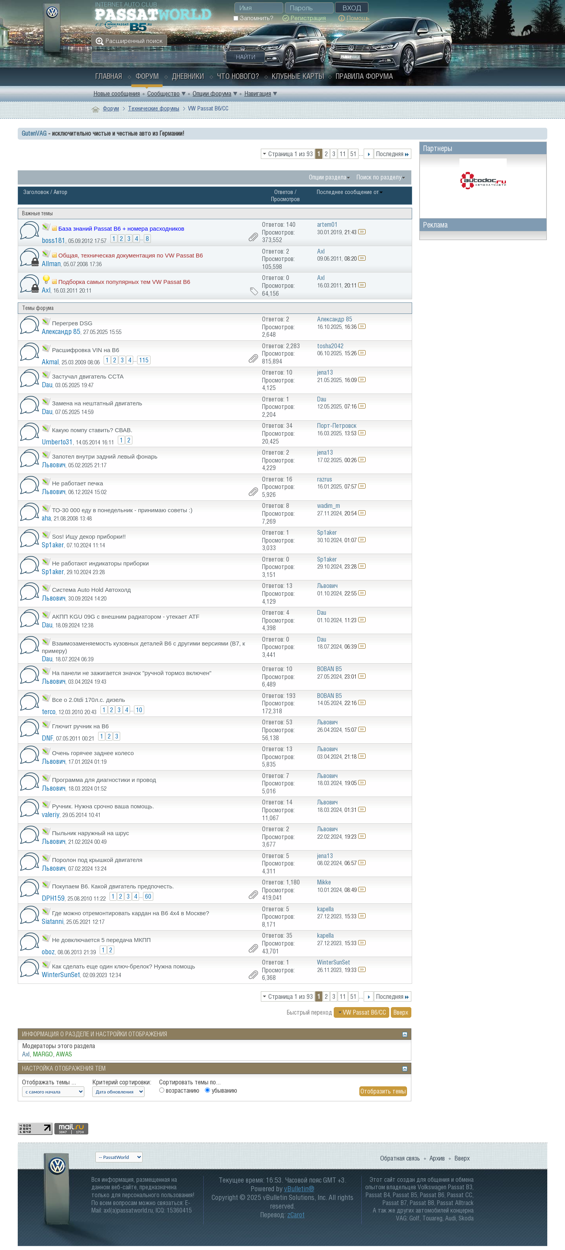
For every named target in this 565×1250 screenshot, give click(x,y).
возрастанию (179, 1090)
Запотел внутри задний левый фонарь (105, 456)
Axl (46, 290)
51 (353, 154)
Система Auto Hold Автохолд (91, 589)
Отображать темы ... (49, 1082)
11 (343, 154)
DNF (47, 738)
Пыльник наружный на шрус (90, 833)
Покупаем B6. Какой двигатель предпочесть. (113, 886)
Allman (51, 263)
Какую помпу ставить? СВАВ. (92, 430)
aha (46, 518)
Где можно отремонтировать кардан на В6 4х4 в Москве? (130, 913)
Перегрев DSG (72, 323)
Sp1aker (53, 545)
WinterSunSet (61, 974)
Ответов (283, 191)
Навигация (257, 93)
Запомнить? (253, 18)
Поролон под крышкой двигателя (97, 859)
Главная (108, 76)
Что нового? (238, 76)
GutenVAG (34, 133)
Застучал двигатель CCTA (88, 376)
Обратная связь (400, 1158)
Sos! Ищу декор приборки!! (89, 536)
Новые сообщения (116, 93)
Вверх (401, 1012)
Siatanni (52, 921)
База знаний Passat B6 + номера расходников (121, 228)
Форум (147, 76)
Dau (47, 385)
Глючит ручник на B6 (80, 726)
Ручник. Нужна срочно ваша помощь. (103, 806)
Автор (60, 191)
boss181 (53, 240)
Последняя (392, 154)
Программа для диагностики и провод (104, 779)
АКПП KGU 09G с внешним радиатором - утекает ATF (125, 616)
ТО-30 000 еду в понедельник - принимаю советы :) (122, 510)
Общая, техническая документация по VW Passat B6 (130, 255)
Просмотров (285, 199)
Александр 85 (61, 331)
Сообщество (163, 93)
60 (148, 896)
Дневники (188, 76)
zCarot (296, 1215)
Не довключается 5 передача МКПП (101, 940)
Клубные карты (298, 76)
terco (49, 711)
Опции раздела (327, 177)
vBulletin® (299, 1189)
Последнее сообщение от (350, 191)
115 (144, 360)
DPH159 (53, 898)
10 (139, 710)
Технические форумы (153, 108)
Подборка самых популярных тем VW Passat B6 (124, 281)
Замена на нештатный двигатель (97, 403)
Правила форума (364, 76)
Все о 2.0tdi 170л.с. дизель (88, 699)
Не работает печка (77, 483)
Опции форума (212, 93)
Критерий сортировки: (121, 1082)
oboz (48, 952)
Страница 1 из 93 (290, 154)
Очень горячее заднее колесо (93, 753)
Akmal (50, 362)
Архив (437, 1158)
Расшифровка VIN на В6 (85, 350)
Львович (53, 465)
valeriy (50, 814)
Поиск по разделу (379, 177)
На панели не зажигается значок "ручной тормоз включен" (132, 673)
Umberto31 (57, 442)
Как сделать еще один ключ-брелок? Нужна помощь (123, 966)
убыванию (221, 1090)
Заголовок (36, 191)
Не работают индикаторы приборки (100, 563)
